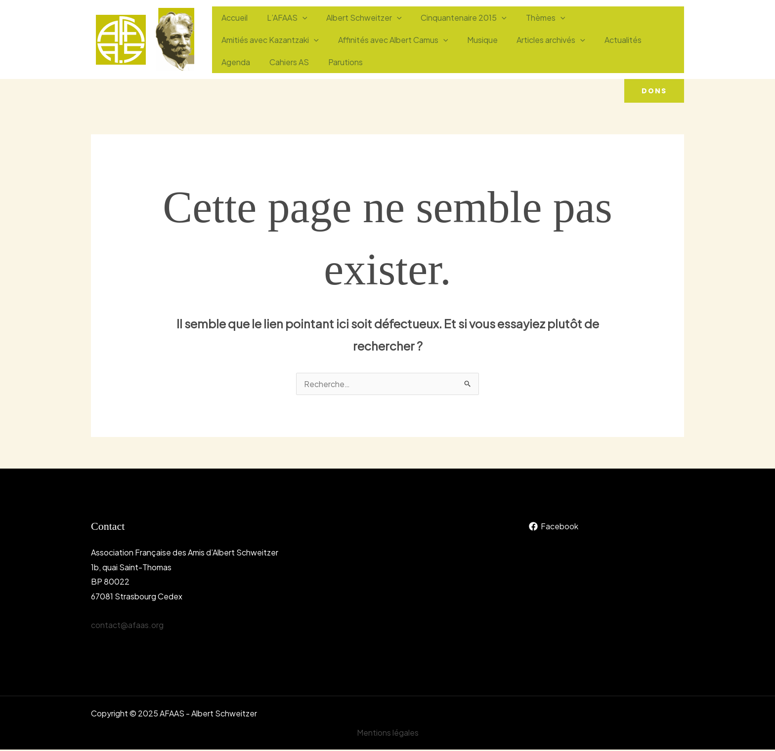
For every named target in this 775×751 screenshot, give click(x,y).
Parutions (646, 50)
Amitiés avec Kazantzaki (614, 28)
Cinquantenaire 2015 (452, 28)
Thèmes (531, 28)
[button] (654, 91)
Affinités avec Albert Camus (275, 51)
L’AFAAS (282, 28)
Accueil (233, 28)
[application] (297, 28)
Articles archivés (426, 51)
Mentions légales (388, 733)
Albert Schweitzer (356, 28)
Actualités (495, 50)
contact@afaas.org (127, 626)
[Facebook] (553, 527)
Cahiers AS (593, 50)
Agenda (543, 50)
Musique (361, 50)
